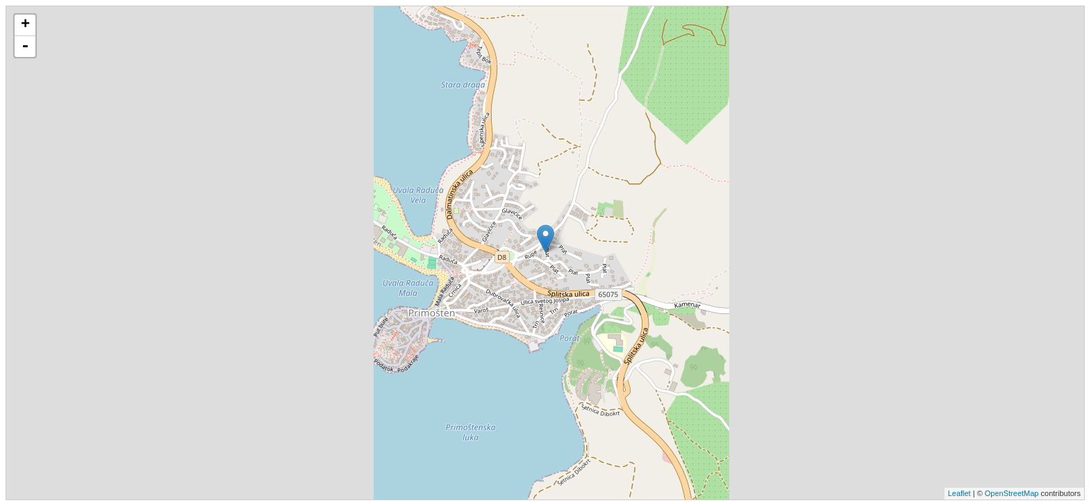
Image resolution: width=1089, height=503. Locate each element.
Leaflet (959, 493)
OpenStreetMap (1012, 493)
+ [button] (25, 25)
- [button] (25, 46)
